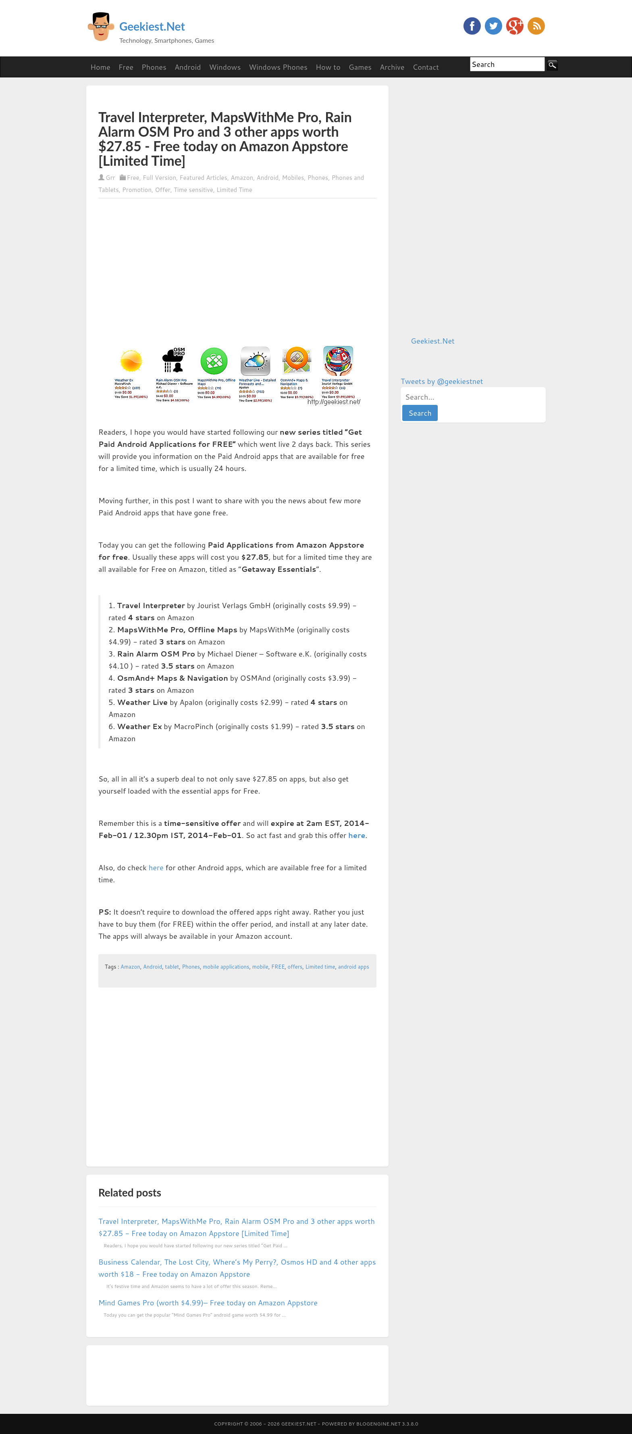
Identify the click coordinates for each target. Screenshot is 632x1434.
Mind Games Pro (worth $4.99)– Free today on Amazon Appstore (208, 1302)
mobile (260, 966)
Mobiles (293, 177)
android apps (353, 966)
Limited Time (234, 190)
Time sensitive (193, 190)
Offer (162, 190)
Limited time (320, 966)
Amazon (242, 177)
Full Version (159, 177)
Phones (318, 177)
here (356, 835)
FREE (278, 966)
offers (295, 966)
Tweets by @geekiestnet (442, 381)
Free (133, 177)
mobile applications (226, 966)
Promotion (137, 190)
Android (268, 177)
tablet (172, 966)
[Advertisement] (192, 97)
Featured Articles (203, 177)
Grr (110, 177)
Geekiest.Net (152, 26)
